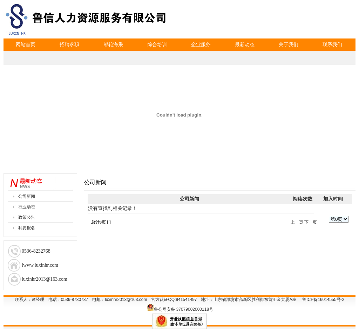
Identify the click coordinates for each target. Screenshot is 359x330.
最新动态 (245, 44)
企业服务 (201, 44)
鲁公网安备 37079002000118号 (183, 309)
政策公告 (26, 217)
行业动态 (26, 206)
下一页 (310, 222)
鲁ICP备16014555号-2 (323, 299)
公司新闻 (26, 196)
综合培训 (157, 44)
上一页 (297, 222)
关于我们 (288, 44)
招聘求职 (69, 44)
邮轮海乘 (113, 44)
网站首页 (25, 44)
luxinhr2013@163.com (126, 299)
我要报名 (26, 227)
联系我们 (332, 44)
